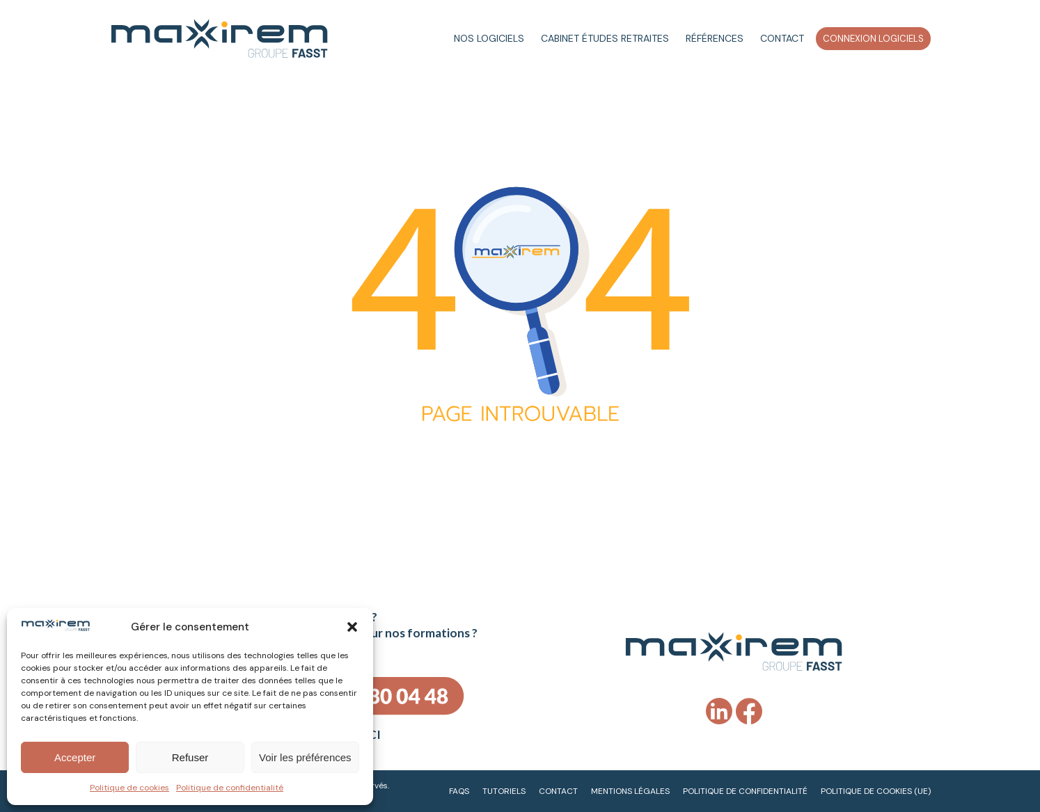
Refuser (190, 757)
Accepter (74, 757)
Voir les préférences (305, 757)
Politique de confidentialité (229, 787)
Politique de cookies (129, 787)
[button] (352, 627)
